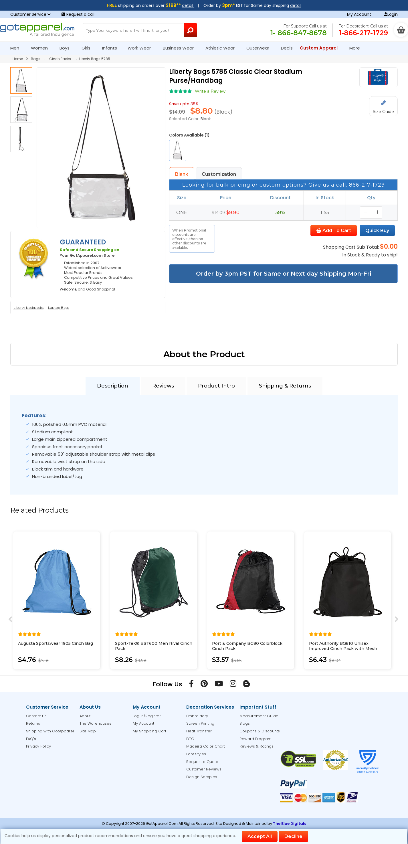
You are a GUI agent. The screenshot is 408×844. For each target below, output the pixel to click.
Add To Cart (333, 230)
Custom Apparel (321, 48)
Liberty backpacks (28, 307)
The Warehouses (95, 723)
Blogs (244, 723)
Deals (287, 48)
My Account (359, 14)
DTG (190, 739)
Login (391, 14)
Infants (111, 48)
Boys (67, 48)
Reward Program (255, 739)
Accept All (259, 836)
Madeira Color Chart (205, 746)
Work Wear (142, 48)
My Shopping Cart (149, 731)
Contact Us (36, 716)
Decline (293, 836)
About (85, 716)
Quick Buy (377, 230)
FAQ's (31, 739)
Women (42, 48)
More (357, 48)
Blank (181, 174)
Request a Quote (202, 761)
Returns (33, 723)
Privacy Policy (38, 746)
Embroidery (197, 716)
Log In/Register (147, 716)
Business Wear (181, 48)
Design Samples (201, 777)
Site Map (88, 731)
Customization (219, 174)
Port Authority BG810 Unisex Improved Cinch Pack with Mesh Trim (343, 648)
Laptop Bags (58, 307)
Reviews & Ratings (256, 746)
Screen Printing (200, 723)
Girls (88, 48)
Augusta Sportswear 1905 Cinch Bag (55, 643)
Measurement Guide (258, 716)
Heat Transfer (199, 731)
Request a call (78, 14)
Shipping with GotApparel (50, 731)
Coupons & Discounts (259, 731)
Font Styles (196, 754)
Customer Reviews (203, 769)
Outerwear (260, 48)
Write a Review (210, 91)
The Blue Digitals (289, 823)
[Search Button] (190, 30)
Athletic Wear (222, 48)
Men (17, 48)
